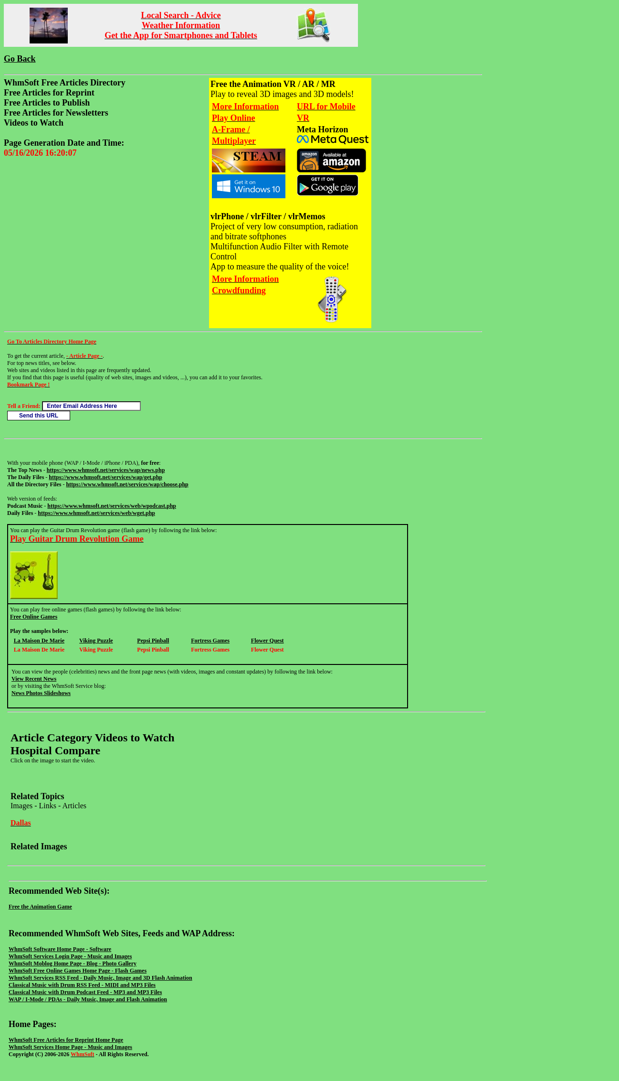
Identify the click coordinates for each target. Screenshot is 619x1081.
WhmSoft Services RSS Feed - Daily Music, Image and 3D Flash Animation (100, 977)
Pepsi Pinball (153, 640)
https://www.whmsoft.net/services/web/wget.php (96, 513)
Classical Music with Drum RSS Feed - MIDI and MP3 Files (82, 985)
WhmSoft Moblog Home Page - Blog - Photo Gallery (72, 963)
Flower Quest (267, 640)
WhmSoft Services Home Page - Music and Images (70, 1047)
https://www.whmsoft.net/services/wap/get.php (105, 477)
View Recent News (33, 678)
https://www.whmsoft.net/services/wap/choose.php (127, 484)
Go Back (20, 59)
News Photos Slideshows (41, 693)
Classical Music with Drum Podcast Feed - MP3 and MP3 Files (85, 992)
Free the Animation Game (40, 906)
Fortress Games (210, 640)
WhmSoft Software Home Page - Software (60, 949)
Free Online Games (33, 616)
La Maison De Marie (39, 640)
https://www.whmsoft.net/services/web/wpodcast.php (111, 506)
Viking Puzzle (96, 640)
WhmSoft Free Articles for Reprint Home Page (66, 1040)
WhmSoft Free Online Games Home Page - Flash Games (78, 970)
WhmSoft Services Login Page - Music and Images (70, 956)
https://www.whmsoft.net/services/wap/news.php (106, 470)
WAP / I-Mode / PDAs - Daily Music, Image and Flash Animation (88, 999)
